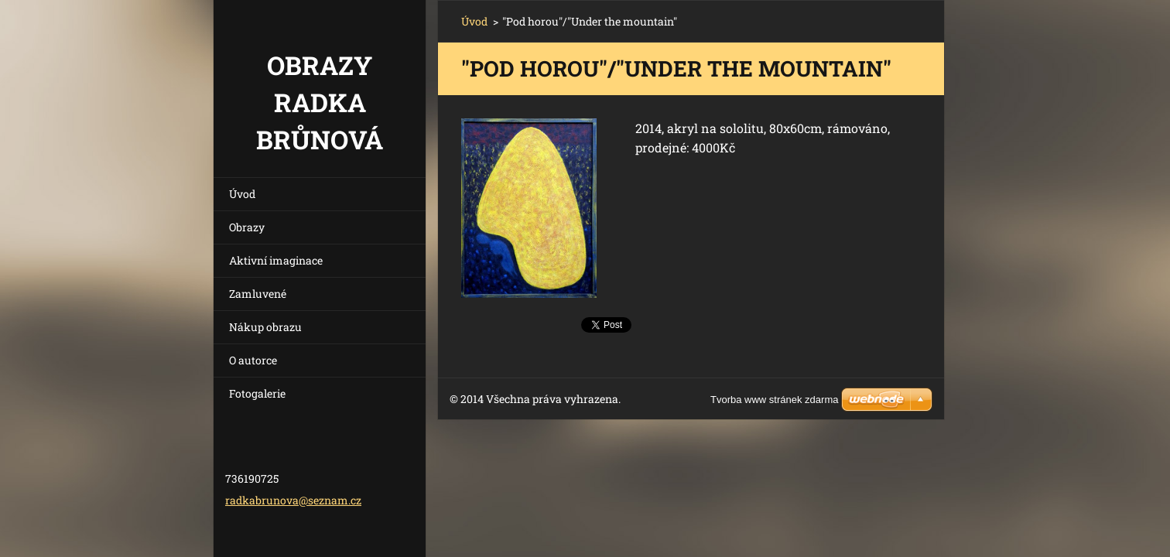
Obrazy (247, 227)
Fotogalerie (257, 393)
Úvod (242, 193)
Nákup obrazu (265, 327)
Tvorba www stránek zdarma (774, 399)
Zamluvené (257, 293)
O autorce (253, 360)
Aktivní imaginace (276, 260)
